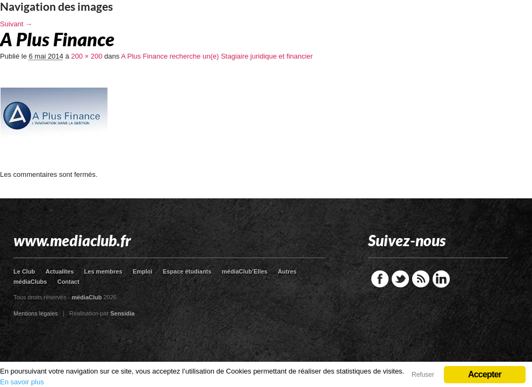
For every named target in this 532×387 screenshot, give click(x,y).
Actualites (60, 271)
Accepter (484, 374)
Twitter (400, 279)
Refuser (423, 374)
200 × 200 (86, 56)
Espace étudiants (187, 271)
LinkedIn (441, 279)
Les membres (103, 271)
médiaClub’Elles (245, 271)
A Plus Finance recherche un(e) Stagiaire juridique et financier (217, 56)
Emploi (143, 271)
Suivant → (16, 24)
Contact (68, 281)
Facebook (380, 279)
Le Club (24, 271)
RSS (420, 279)
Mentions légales (35, 313)
